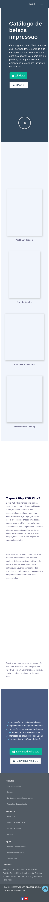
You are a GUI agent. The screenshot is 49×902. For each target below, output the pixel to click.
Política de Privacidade (16, 822)
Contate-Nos (12, 859)
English (32, 4)
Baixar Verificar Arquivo (16, 853)
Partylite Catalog (24, 302)
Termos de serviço (14, 828)
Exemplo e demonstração (17, 804)
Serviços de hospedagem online (20, 798)
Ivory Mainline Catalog (24, 427)
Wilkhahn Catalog (24, 240)
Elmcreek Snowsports (24, 364)
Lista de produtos (14, 786)
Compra (10, 792)
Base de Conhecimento (16, 847)
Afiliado (10, 834)
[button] (42, 4)
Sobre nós (11, 816)
